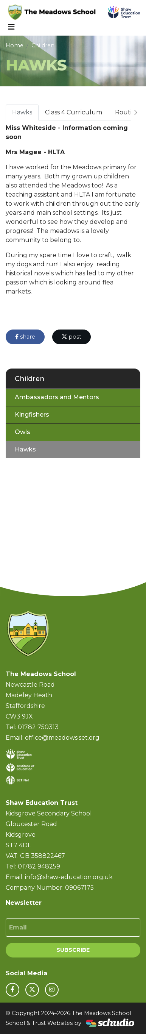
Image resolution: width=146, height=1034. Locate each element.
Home (14, 45)
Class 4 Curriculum (73, 112)
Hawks (22, 112)
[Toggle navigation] (11, 27)
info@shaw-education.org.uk (69, 877)
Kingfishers (32, 414)
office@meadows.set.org (62, 737)
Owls (22, 432)
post (71, 336)
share (25, 336)
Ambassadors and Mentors (57, 397)
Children (42, 45)
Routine (127, 112)
